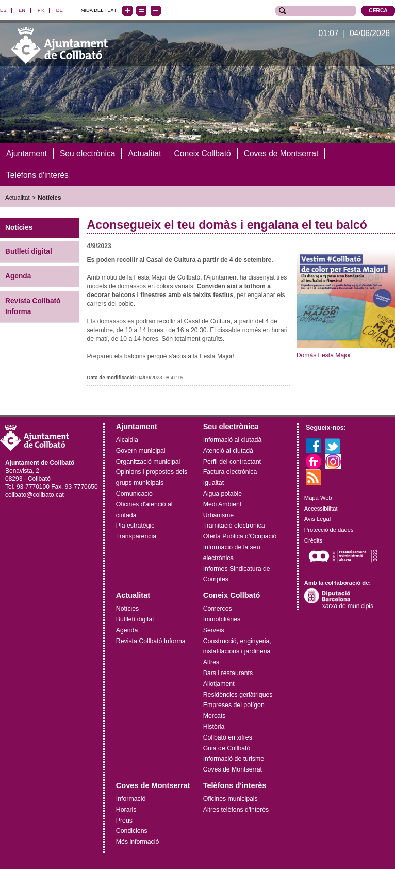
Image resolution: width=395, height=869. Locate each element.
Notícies (49, 196)
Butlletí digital (28, 251)
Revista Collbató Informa (33, 306)
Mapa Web (318, 497)
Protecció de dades (329, 530)
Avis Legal (317, 519)
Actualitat (17, 196)
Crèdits (313, 540)
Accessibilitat (321, 508)
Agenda (18, 276)
